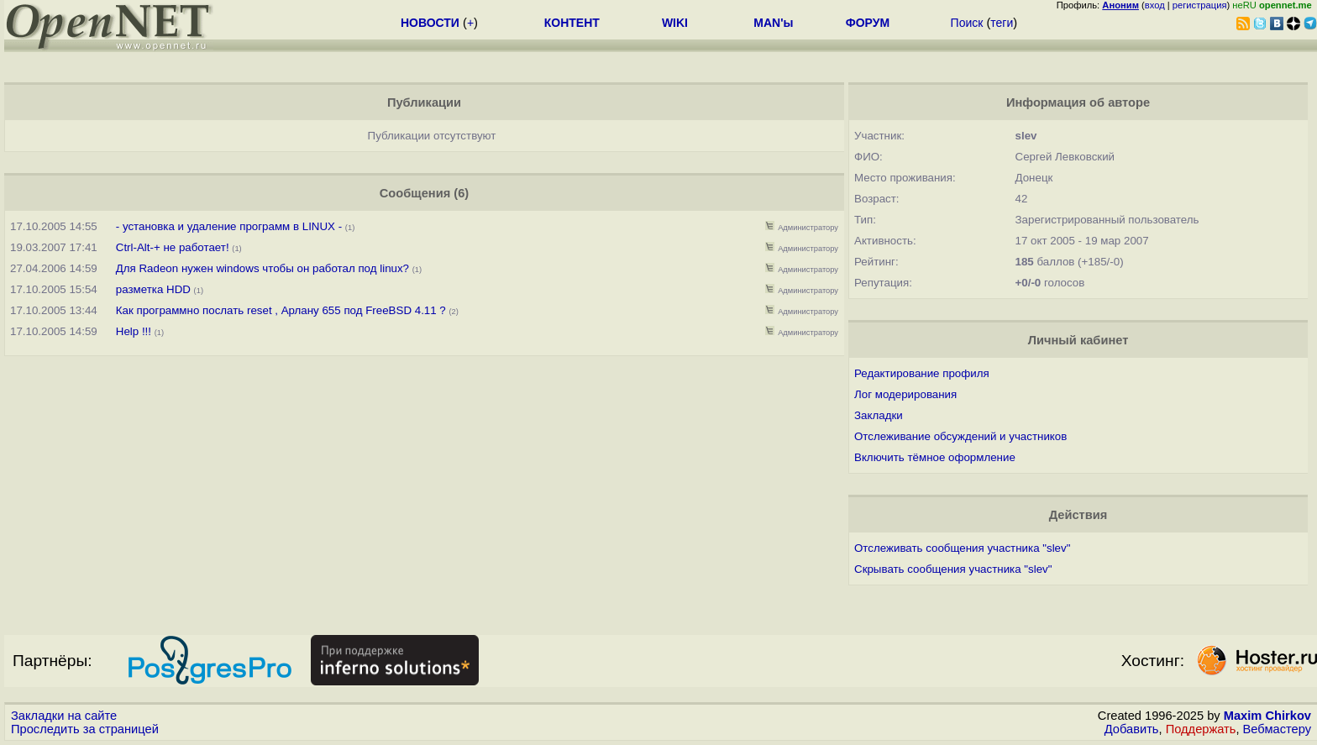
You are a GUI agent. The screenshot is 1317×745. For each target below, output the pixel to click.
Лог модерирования (905, 394)
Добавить (1131, 729)
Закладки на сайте (64, 715)
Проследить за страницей (85, 729)
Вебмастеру (1277, 729)
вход (1155, 5)
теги (1001, 22)
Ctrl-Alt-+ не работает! (174, 247)
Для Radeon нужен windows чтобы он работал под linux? (262, 268)
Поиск (967, 22)
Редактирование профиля (921, 373)
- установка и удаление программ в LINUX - (229, 226)
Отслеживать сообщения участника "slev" (962, 548)
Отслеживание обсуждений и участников (960, 436)
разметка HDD (153, 289)
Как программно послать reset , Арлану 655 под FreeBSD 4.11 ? (281, 310)
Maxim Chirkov (1267, 715)
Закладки (878, 415)
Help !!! (135, 331)
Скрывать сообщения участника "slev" (953, 569)
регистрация (1200, 5)
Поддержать (1201, 729)
